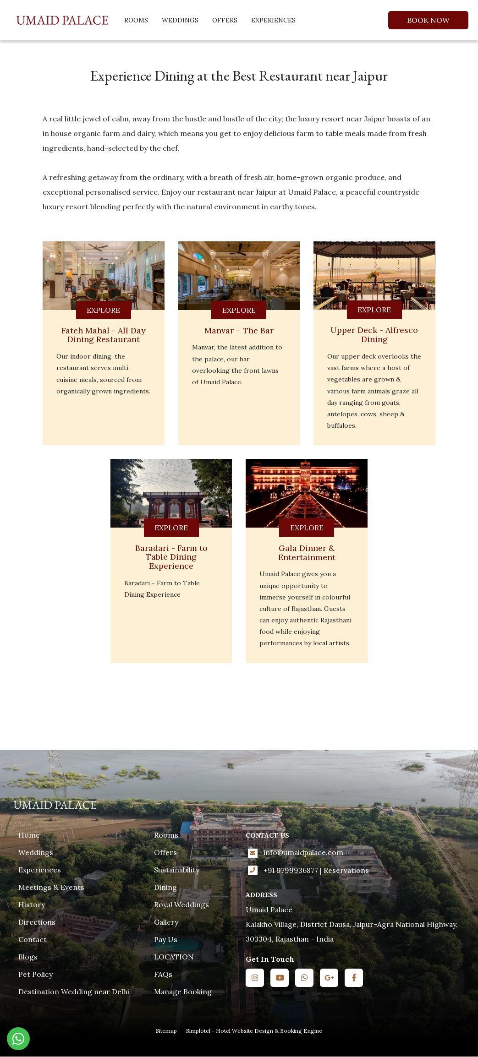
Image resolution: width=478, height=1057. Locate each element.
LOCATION (174, 956)
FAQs (163, 974)
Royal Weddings (181, 904)
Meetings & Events (51, 887)
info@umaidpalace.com (303, 852)
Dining (165, 887)
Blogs (28, 956)
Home (29, 834)
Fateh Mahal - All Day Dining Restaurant (103, 335)
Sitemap (166, 1030)
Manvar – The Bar (239, 330)
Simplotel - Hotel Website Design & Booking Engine (254, 1030)
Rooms (136, 20)
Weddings (180, 20)
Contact (32, 939)
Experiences (273, 20)
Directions (36, 921)
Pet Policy (35, 974)
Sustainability (176, 869)
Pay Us (165, 939)
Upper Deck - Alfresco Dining (374, 334)
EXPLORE (103, 310)
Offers (224, 20)
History (31, 904)
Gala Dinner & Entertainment (306, 552)
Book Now (428, 20)
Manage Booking (183, 991)
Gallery (166, 921)
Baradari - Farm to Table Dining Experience (171, 557)
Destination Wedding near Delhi (73, 991)
